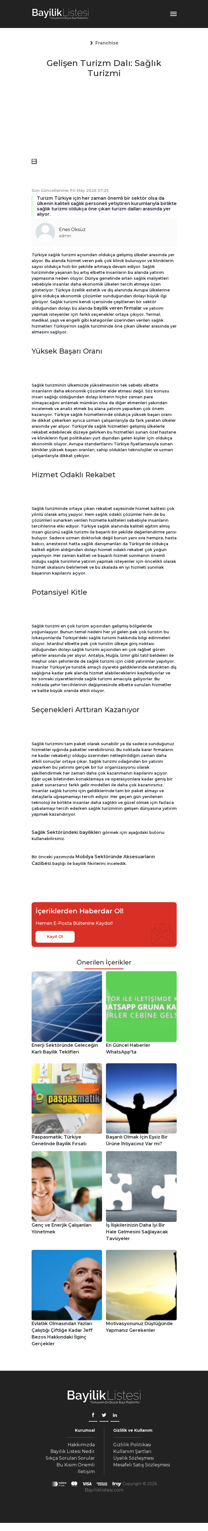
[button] (107, 43)
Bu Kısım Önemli (75, 1464)
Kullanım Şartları (132, 1451)
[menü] (34, 161)
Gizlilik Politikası (132, 1444)
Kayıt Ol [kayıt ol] (55, 936)
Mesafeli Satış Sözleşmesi (141, 1464)
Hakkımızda (81, 1444)
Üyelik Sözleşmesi (133, 1458)
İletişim (86, 1471)
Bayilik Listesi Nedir (72, 1451)
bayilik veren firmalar (118, 308)
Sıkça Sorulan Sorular (70, 1458)
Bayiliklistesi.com (104, 1490)
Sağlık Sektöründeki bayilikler (66, 832)
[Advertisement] (104, 120)
